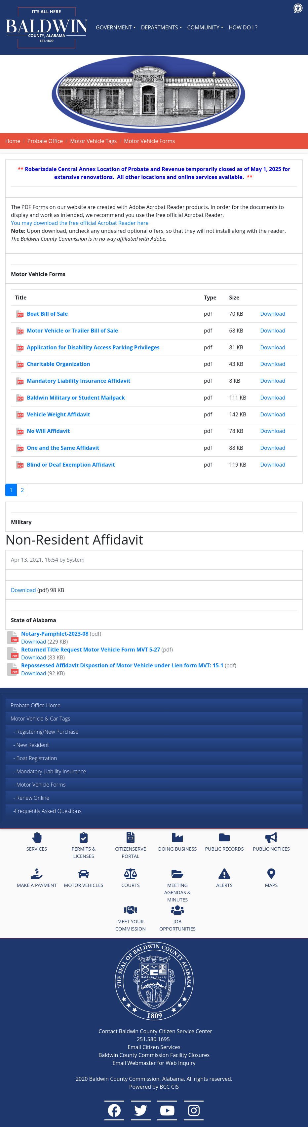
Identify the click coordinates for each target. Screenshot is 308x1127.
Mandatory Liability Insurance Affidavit (79, 380)
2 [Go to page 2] (22, 490)
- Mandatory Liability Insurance (48, 771)
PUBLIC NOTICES (271, 842)
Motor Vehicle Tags (93, 141)
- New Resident (30, 745)
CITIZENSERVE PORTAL (130, 845)
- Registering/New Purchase (44, 731)
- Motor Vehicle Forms (38, 784)
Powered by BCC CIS (154, 1086)
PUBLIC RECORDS (224, 842)
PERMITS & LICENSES (84, 845)
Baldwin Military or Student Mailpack (76, 397)
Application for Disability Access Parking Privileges (93, 347)
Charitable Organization (58, 364)
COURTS (130, 878)
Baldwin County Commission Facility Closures (154, 1055)
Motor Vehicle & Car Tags (40, 718)
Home (12, 141)
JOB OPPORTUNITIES (177, 918)
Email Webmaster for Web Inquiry (154, 1063)
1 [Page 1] (11, 490)
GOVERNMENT (114, 27)
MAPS (271, 878)
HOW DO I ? (243, 27)
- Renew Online (30, 797)
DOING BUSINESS (177, 842)
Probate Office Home (35, 705)
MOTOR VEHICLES (83, 878)
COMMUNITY (203, 27)
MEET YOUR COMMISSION (130, 918)
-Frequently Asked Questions (47, 811)
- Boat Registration (34, 758)
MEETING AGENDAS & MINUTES (177, 885)
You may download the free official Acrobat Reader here (79, 223)
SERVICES (36, 842)
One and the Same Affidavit (63, 447)
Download (272, 313)
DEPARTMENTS (159, 27)
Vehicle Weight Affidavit (58, 414)
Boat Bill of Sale (47, 313)
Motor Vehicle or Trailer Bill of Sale (72, 330)
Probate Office (45, 141)
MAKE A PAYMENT (37, 878)
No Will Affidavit (48, 431)
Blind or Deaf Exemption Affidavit (71, 464)
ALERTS (224, 878)
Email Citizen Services (154, 1047)
